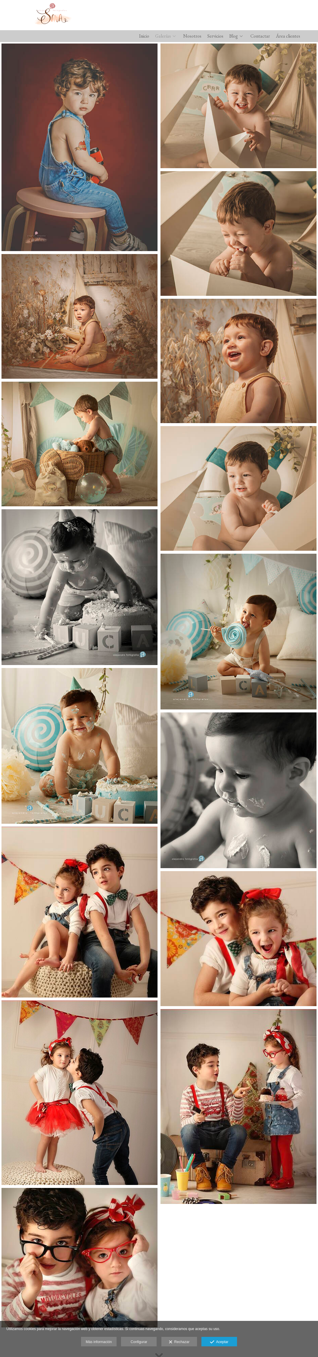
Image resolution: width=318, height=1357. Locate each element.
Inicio (144, 36)
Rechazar (179, 1342)
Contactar (260, 36)
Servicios (215, 36)
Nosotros (192, 36)
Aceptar (219, 1342)
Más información (99, 1342)
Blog (233, 36)
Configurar (139, 1342)
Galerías (163, 36)
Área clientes (288, 36)
